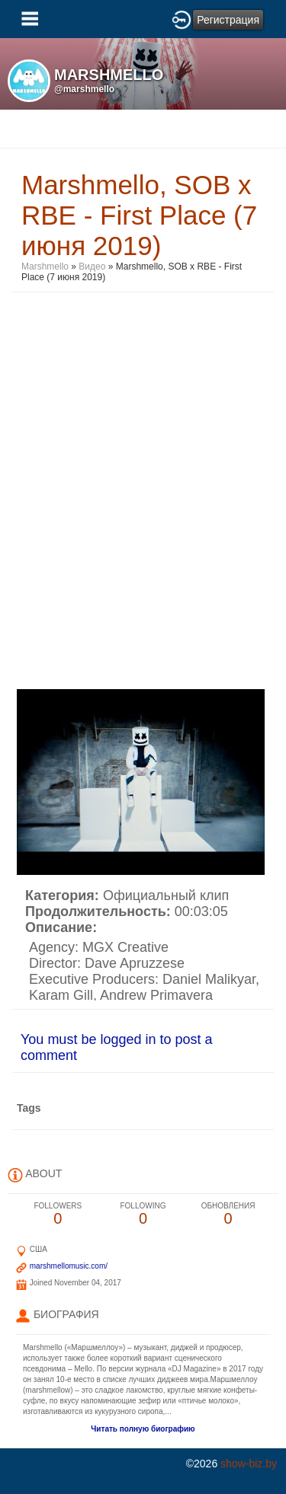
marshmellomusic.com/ (69, 1266)
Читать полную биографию (142, 1429)
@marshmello (84, 89)
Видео (92, 266)
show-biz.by (248, 1463)
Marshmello (45, 266)
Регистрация (228, 20)
